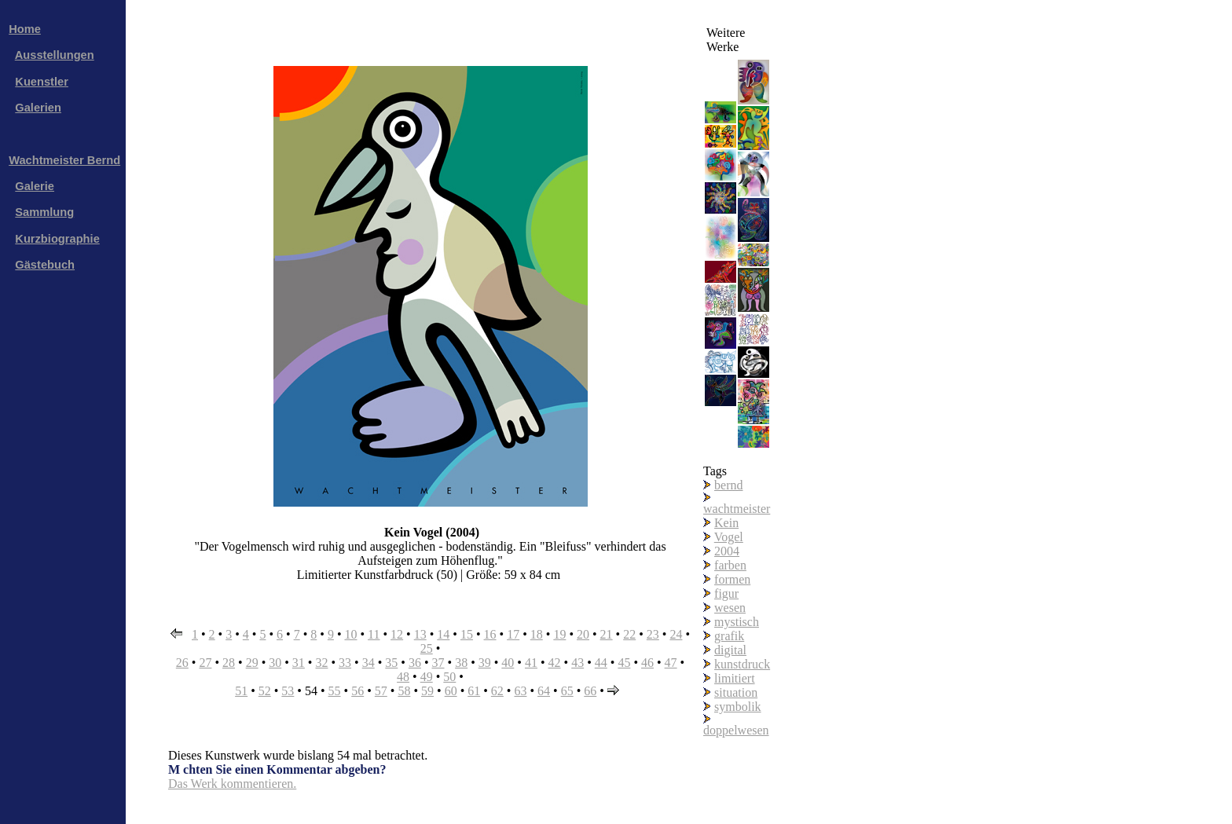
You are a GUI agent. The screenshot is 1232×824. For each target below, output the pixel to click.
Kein (726, 522)
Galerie (34, 186)
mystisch (736, 621)
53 (287, 691)
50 (449, 676)
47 (671, 662)
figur (726, 593)
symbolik (737, 706)
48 (403, 676)
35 (391, 662)
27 (205, 662)
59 (427, 691)
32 (321, 662)
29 (252, 662)
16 (490, 634)
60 (451, 691)
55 (334, 691)
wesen (730, 607)
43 (577, 662)
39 (484, 662)
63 (520, 691)
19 (559, 634)
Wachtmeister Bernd (64, 160)
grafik (729, 636)
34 (368, 662)
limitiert (734, 678)
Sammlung (44, 212)
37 (438, 662)
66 (590, 691)
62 (497, 691)
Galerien (38, 107)
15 (466, 634)
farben (730, 565)
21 (606, 634)
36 (415, 662)
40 (507, 662)
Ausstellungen (54, 55)
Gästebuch (45, 264)
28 (228, 662)
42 (554, 662)
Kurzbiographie (57, 239)
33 (345, 662)
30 (275, 662)
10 (350, 634)
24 (675, 634)
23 (653, 634)
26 (182, 662)
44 (601, 662)
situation (735, 692)
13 (420, 634)
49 (426, 676)
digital (730, 650)
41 (531, 662)
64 (543, 691)
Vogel (728, 537)
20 (583, 634)
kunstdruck (742, 664)
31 (298, 662)
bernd (728, 485)
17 (513, 634)
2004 (726, 551)
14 (443, 634)
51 (241, 691)
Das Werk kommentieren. (232, 783)
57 (381, 691)
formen (732, 579)
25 (426, 648)
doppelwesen (736, 730)
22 (629, 634)
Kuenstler (41, 81)
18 (536, 634)
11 (374, 634)
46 (647, 662)
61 (474, 691)
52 (264, 691)
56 (357, 691)
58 (404, 691)
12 (396, 634)
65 (567, 691)
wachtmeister (736, 508)
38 (461, 662)
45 (624, 662)
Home (25, 29)
